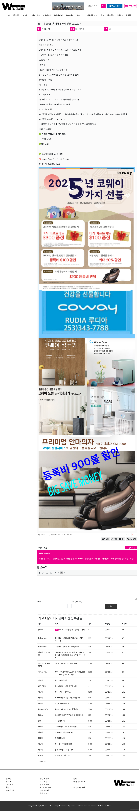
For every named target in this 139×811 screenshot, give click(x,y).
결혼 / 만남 (69, 15)
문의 (75, 778)
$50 (89, 680)
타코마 (40, 691)
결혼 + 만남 (44, 793)
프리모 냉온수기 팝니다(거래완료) (67, 697)
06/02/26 (109, 652)
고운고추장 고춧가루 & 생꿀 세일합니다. (69, 715)
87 (123, 652)
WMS (109, 806)
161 (123, 691)
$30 (89, 726)
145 (123, 709)
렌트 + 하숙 (44, 784)
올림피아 (41, 720)
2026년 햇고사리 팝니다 (64, 755)
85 (123, 680)
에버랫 (40, 680)
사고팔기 (26, 15)
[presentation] (39, 572)
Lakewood (42, 638)
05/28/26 (109, 686)
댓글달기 (111, 606)
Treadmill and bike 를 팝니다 (66, 709)
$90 (89, 652)
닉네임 (39, 601)
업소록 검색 (96, 6)
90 (123, 663)
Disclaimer (92, 806)
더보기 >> (42, 761)
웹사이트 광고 (79, 781)
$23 (89, 715)
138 (123, 755)
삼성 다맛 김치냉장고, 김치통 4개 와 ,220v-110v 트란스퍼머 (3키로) (70, 673)
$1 (89, 629)
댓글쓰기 (131, 547)
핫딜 (102, 15)
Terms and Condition (78, 806)
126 (123, 738)
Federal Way (43, 709)
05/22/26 (109, 726)
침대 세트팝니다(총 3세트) (64, 749)
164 (123, 726)
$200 (90, 709)
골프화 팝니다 (60, 738)
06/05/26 (109, 629)
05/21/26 (109, 755)
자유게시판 (47, 15)
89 (123, 672)
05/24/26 (109, 715)
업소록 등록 (114, 5)
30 (123, 629)
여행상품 (110, 15)
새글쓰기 (131, 539)
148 (123, 743)
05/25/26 (109, 709)
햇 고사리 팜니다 (61, 680)
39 (123, 646)
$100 (90, 663)
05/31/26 (109, 680)
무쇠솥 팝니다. (60, 720)
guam (40, 629)
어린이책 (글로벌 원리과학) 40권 (67, 646)
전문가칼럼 (91, 15)
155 (123, 715)
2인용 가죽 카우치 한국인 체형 (66, 663)
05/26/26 (109, 691)
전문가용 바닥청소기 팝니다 (65, 743)
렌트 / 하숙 (36, 15)
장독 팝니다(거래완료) (63, 691)
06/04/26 (109, 638)
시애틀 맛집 (11, 790)
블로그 (78, 15)
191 (123, 732)
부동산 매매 (58, 15)
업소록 (128, 15)
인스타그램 (79, 787)
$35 (89, 638)
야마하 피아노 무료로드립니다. (66, 686)
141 (123, 686)
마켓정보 (119, 15)
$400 (90, 720)
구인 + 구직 (44, 778)
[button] (39, 572)
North (40, 755)
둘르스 (40, 715)
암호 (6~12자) (76, 601)
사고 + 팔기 (45, 618)
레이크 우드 (42, 672)
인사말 (8, 778)
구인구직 (16, 15)
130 (123, 703)
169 (123, 749)
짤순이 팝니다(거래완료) (64, 732)
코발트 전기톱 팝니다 (62, 703)
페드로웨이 (42, 686)
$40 (89, 697)
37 (123, 638)
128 (123, 697)
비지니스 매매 (45, 787)
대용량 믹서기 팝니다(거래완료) (66, 726)
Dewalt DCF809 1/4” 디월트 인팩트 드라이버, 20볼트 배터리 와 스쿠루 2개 (70, 655)
